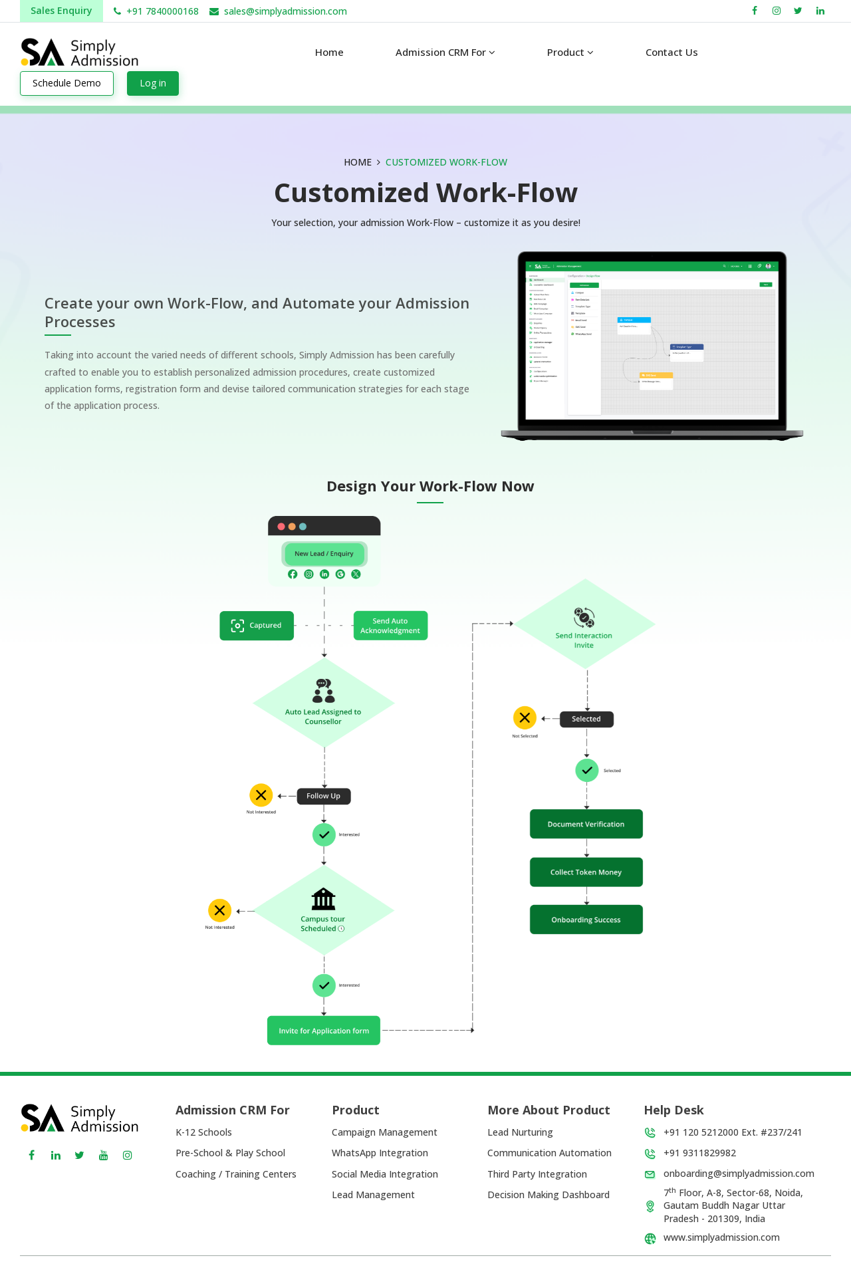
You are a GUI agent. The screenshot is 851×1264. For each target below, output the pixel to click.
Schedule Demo (67, 82)
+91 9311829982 (700, 1152)
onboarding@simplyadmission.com (739, 1173)
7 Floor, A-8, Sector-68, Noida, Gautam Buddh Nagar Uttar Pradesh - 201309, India (733, 1205)
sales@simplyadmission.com (285, 11)
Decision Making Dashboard (548, 1194)
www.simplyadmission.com (722, 1237)
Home (329, 52)
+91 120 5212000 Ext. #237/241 (733, 1132)
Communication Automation (549, 1152)
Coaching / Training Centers (236, 1174)
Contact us (672, 52)
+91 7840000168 (162, 11)
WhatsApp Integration (380, 1152)
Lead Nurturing (520, 1132)
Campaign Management (384, 1132)
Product (570, 52)
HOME (358, 162)
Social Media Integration (385, 1174)
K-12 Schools (204, 1132)
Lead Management (373, 1194)
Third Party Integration (537, 1174)
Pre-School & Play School (230, 1152)
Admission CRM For (445, 52)
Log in (153, 82)
